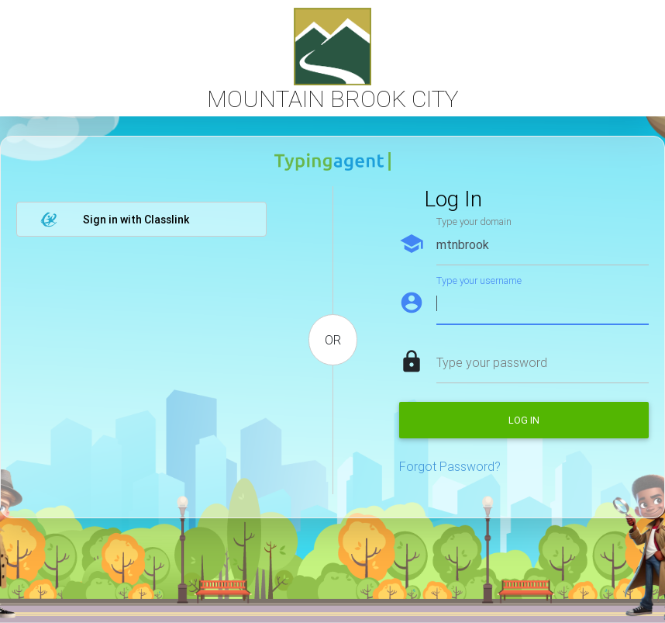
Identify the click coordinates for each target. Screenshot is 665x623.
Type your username (479, 280)
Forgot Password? (450, 466)
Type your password (491, 362)
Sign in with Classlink (114, 219)
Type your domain (474, 221)
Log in (523, 420)
